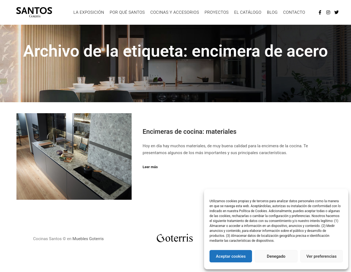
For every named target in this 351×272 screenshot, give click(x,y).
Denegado (276, 256)
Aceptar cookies (231, 256)
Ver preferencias (321, 256)
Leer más (150, 167)
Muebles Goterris (88, 238)
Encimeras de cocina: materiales (189, 131)
